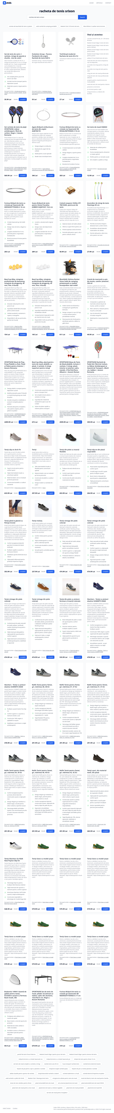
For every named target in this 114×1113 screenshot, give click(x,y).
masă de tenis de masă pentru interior (98, 84)
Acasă (91, 3)
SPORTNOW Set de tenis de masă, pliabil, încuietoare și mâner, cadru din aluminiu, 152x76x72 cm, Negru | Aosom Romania (42, 996)
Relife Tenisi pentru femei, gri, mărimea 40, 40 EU (42, 771)
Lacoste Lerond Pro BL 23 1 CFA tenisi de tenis (98, 39)
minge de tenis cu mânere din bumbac (96, 92)
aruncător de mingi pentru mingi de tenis (97, 65)
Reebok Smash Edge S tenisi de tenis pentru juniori (97, 54)
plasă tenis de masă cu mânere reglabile (50, 1088)
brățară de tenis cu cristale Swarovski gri (58, 1059)
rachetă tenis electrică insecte (92, 1064)
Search (82, 17)
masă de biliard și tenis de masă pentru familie (94, 1078)
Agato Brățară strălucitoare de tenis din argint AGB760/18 (42, 129)
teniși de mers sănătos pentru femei (20, 1083)
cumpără (22, 99)
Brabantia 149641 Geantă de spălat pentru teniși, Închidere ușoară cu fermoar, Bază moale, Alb (15, 995)
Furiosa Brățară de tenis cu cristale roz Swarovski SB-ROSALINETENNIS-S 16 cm (70, 129)
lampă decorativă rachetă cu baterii (48, 1073)
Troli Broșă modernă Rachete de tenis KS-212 (69, 55)
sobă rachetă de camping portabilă (46, 26)
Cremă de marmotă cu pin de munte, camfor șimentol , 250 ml (98, 281)
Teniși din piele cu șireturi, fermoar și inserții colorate (70, 600)
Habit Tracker (7, 1108)
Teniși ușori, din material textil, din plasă (96, 771)
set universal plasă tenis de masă (67, 1083)
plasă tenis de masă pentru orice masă (23, 1088)
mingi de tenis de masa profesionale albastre (97, 76)
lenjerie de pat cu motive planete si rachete (84, 1069)
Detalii (16, 99)
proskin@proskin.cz (89, 1109)
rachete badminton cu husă (71, 1073)
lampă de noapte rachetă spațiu (58, 1069)
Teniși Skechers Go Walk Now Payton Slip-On (13, 860)
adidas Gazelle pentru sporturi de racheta (22, 1073)
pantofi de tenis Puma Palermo (26, 1054)
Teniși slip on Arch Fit (12, 450)
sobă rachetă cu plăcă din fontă (15, 1078)
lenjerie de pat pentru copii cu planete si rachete (31, 1069)
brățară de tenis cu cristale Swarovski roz (30, 1059)
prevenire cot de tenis (93, 87)
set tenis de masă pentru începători (57, 1092)
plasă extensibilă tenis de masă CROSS (92, 1083)
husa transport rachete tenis (71, 1064)
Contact (108, 3)
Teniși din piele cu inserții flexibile (69, 451)
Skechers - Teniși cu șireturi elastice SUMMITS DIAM (97, 600)
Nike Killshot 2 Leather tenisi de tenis (94, 26)
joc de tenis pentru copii (94, 89)
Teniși (34, 450)
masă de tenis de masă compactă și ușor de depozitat (97, 61)
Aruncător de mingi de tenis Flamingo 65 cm (98, 204)
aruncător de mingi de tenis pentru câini (97, 70)
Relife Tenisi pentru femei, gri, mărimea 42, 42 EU (70, 771)
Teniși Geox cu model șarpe (42, 859)
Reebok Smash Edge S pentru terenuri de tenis (83, 1054)
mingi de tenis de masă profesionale (97, 73)
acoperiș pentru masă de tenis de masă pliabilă (97, 81)
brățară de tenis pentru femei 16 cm (84, 1059)
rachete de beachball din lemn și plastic (20, 26)
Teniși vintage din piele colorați (68, 522)
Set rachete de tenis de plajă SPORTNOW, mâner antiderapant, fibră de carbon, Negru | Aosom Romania (15, 131)
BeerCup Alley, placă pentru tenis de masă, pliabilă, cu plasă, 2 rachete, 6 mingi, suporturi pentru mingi (43, 365)
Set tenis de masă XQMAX (97, 127)
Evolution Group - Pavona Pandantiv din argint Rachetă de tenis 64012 (42, 56)
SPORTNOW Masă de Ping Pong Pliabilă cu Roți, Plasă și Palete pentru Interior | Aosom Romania (14, 365)
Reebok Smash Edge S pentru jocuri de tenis (52, 1054)
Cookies (15, 1108)
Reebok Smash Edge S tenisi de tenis (97, 43)
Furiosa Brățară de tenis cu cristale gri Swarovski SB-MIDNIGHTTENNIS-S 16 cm (14, 205)
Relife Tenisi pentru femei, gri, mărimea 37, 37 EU (70, 686)
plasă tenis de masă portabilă (75, 1088)
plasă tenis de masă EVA (95, 1088)
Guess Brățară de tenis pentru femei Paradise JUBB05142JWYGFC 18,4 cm (42, 205)
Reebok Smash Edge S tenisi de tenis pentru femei (97, 50)
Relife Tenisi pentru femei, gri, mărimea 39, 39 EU (14, 771)
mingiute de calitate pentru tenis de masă (65, 1078)
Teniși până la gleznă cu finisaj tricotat (13, 522)
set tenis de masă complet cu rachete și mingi (26, 1064)
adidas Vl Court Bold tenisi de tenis (97, 58)
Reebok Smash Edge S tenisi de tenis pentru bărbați (97, 46)
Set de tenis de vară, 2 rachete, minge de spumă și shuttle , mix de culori (15, 56)
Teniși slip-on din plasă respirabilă (96, 451)
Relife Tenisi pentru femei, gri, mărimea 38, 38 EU (42, 686)
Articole (99, 3)
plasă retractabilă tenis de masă (44, 1083)
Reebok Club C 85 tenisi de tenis (70, 26)
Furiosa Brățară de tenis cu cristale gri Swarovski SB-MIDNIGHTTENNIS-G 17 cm (70, 994)
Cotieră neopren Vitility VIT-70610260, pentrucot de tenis (70, 205)
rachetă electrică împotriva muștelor (93, 1073)
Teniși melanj (37, 521)
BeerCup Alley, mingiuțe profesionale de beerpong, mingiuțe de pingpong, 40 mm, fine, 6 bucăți (14, 282)
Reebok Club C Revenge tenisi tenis (38, 1078)
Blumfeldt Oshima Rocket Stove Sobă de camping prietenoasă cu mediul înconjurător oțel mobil (70, 282)
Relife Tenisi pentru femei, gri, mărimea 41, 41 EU (97, 686)
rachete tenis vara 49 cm (51, 1064)
